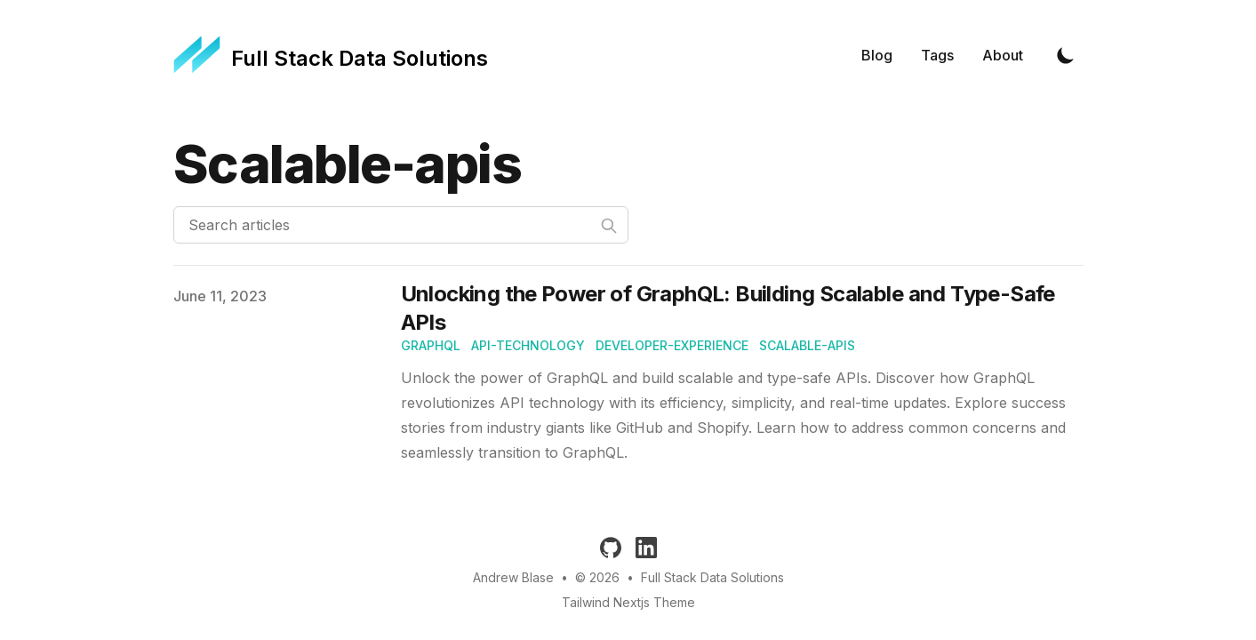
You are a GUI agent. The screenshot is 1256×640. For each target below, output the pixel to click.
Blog (876, 55)
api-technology (528, 345)
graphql (430, 345)
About (1002, 55)
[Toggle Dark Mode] (1066, 55)
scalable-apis (807, 345)
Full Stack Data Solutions (712, 577)
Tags (937, 55)
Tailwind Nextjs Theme (628, 602)
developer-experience (672, 345)
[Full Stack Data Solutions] (331, 55)
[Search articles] (400, 225)
